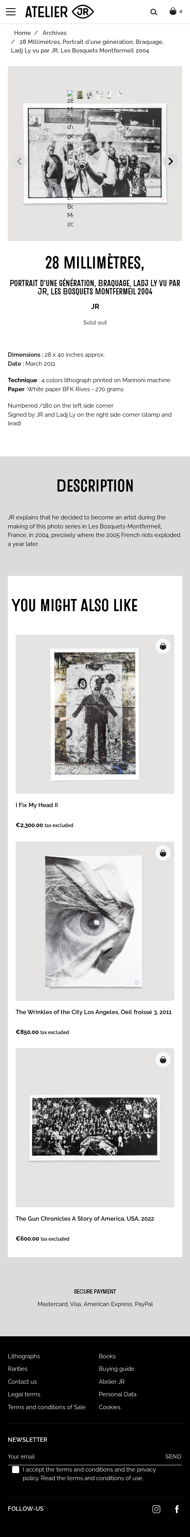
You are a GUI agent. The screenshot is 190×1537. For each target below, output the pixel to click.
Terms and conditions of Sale (47, 1407)
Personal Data (117, 1394)
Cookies (109, 1407)
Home (22, 32)
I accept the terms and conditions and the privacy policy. (89, 1474)
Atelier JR (112, 1381)
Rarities (17, 1368)
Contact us (22, 1381)
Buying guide (116, 1368)
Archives (54, 32)
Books (107, 1356)
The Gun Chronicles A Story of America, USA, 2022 (85, 1218)
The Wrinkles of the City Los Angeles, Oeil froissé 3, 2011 (94, 1012)
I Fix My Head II (37, 805)
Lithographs (24, 1356)
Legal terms (24, 1394)
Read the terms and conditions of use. (92, 1478)
